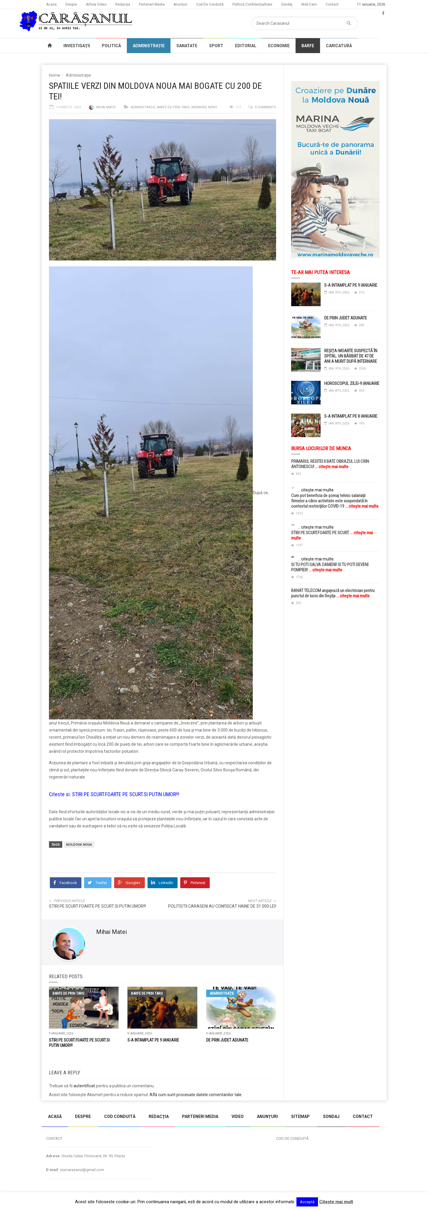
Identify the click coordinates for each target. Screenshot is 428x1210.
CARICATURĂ (339, 45)
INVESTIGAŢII (76, 45)
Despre (71, 4)
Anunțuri (180, 4)
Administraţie (78, 75)
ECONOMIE (279, 45)
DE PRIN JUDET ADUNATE (227, 1040)
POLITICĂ (111, 45)
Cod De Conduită (210, 4)
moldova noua (79, 845)
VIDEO (238, 1116)
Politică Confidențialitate (252, 4)
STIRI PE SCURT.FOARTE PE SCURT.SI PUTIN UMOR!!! (125, 794)
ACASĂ (55, 1116)
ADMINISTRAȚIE (149, 45)
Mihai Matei (106, 107)
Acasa (51, 4)
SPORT (216, 45)
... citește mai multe (331, 466)
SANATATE (186, 45)
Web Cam (309, 4)
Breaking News (204, 107)
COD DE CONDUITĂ (292, 1138)
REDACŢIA (159, 1116)
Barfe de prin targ (173, 107)
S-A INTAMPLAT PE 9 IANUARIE (153, 1040)
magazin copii (34, 1103)
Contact (332, 4)
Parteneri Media (152, 4)
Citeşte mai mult (336, 1201)
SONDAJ (331, 1116)
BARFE (307, 45)
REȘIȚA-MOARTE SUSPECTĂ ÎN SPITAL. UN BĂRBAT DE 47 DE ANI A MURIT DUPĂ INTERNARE (350, 356)
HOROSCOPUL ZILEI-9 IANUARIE (351, 383)
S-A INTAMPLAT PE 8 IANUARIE (350, 416)
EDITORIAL (245, 45)
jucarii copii (10, 1103)
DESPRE (83, 1116)
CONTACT (363, 1116)
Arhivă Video (96, 4)
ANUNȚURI (267, 1116)
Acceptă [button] (307, 1202)
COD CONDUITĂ (119, 1116)
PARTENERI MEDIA (200, 1116)
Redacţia (122, 4)
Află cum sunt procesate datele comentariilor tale (196, 1094)
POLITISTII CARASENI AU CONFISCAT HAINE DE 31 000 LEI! (222, 906)
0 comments (265, 107)
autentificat (84, 1085)
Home (54, 75)
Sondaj (286, 4)
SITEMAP (300, 1116)
